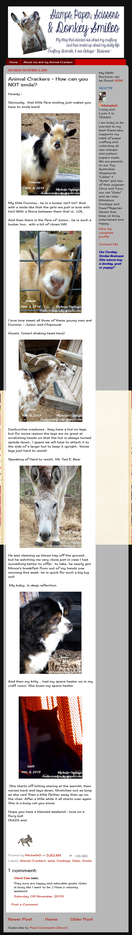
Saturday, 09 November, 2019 (39, 896)
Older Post (81, 919)
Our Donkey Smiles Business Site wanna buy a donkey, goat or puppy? (111, 259)
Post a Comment (24, 904)
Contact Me (108, 244)
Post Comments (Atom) (48, 927)
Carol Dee (22, 878)
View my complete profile (106, 232)
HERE (118, 80)
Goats (87, 860)
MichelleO (109, 105)
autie (51, 860)
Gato (76, 860)
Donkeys (63, 860)
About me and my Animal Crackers (48, 62)
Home (13, 62)
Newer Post (20, 919)
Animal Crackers (33, 860)
